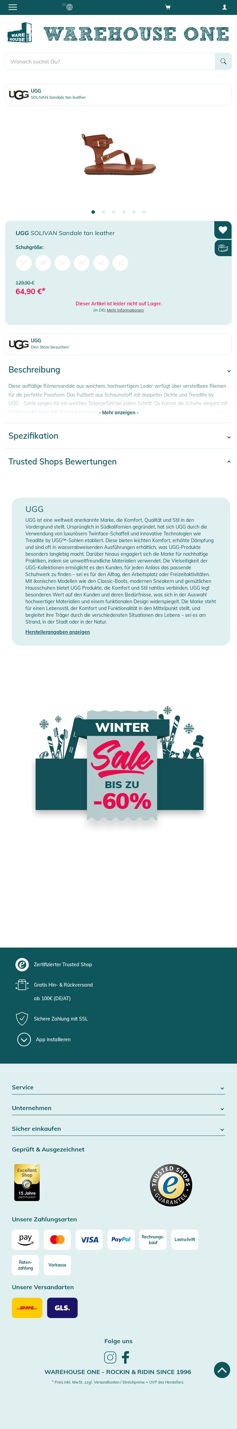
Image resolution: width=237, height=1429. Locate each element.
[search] (110, 61)
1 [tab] (93, 212)
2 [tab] (103, 212)
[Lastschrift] (184, 1240)
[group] (117, 964)
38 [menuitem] (43, 263)
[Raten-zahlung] (25, 1265)
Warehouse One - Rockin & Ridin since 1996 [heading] (117, 1372)
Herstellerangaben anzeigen (57, 632)
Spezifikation (33, 436)
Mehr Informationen (125, 309)
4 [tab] (123, 212)
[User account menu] (224, 6)
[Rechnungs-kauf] (152, 1240)
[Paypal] (121, 1240)
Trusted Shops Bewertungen (62, 461)
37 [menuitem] (23, 263)
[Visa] (89, 1240)
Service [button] (118, 1087)
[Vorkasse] (57, 1265)
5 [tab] (134, 212)
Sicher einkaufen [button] (118, 1128)
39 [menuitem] (62, 263)
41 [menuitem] (101, 263)
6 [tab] (144, 212)
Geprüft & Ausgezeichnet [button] (48, 1149)
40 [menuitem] (81, 263)
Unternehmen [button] (118, 1108)
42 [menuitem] (120, 263)
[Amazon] (25, 1240)
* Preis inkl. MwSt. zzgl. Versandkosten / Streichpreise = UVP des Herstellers (117, 1382)
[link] (110, 1362)
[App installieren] (44, 1039)
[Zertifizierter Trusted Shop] (64, 1186)
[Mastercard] (57, 1240)
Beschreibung (34, 369)
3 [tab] (113, 212)
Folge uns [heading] (118, 1341)
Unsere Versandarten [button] (43, 1287)
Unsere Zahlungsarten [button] (44, 1219)
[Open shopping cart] (167, 6)
